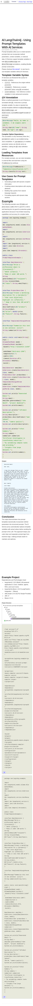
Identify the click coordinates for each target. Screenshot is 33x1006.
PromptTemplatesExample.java (21, 618)
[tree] (17, 613)
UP (4, 772)
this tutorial (17, 69)
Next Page (29, 1)
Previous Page (22, 1)
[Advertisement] (16, 558)
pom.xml (8, 620)
